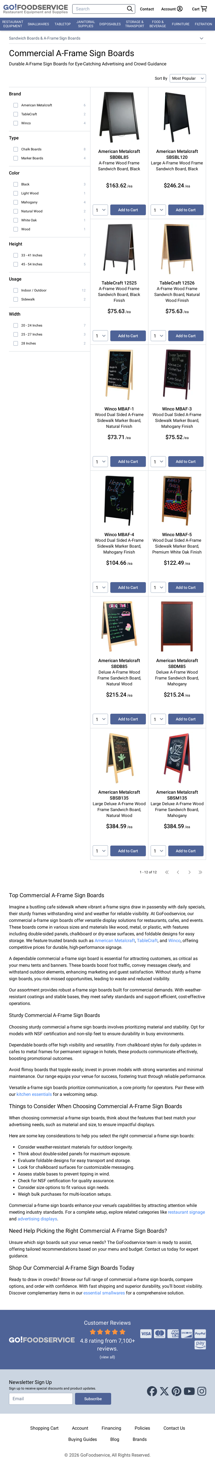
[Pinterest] (176, 1391)
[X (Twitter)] (164, 1391)
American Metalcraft (115, 940)
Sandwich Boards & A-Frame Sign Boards (44, 38)
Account (80, 1428)
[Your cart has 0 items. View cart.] (199, 9)
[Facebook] (152, 1391)
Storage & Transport (134, 24)
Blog (114, 1439)
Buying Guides (82, 1439)
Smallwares (38, 24)
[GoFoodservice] (35, 9)
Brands (140, 1439)
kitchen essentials (34, 1094)
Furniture (181, 24)
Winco (174, 940)
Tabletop (63, 24)
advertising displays (37, 1218)
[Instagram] (201, 1391)
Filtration (203, 24)
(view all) (107, 1357)
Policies (142, 1428)
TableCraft (147, 940)
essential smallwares (104, 1293)
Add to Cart (128, 210)
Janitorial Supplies (85, 24)
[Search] (99, 8)
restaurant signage (186, 1212)
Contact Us (174, 1428)
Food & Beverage (157, 24)
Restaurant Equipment (12, 24)
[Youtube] (189, 1391)
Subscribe (93, 1399)
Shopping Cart (44, 1428)
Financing (111, 1428)
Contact (147, 9)
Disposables (110, 24)
